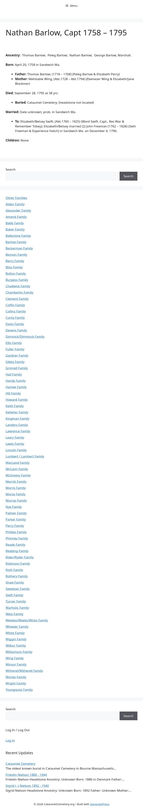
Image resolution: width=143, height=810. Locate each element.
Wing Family (15, 658)
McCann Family (17, 469)
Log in (10, 740)
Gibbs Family (15, 362)
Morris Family (16, 488)
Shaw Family (15, 582)
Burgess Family (17, 280)
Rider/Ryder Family (20, 557)
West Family (14, 614)
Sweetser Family (18, 589)
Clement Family (17, 299)
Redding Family (17, 551)
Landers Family (17, 425)
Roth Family (14, 570)
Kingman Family (17, 418)
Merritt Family (16, 481)
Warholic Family (17, 607)
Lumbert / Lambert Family (25, 456)
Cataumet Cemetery (20, 763)
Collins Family (16, 311)
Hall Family (14, 374)
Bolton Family (16, 273)
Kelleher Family (17, 412)
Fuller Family (15, 349)
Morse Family (16, 494)
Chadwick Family (18, 286)
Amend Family (16, 217)
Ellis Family (14, 343)
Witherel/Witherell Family (24, 671)
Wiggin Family (16, 639)
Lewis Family (15, 444)
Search (11, 169)
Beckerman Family (19, 248)
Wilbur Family (16, 645)
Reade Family (15, 544)
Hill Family (13, 393)
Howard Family (17, 399)
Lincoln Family (16, 450)
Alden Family (15, 204)
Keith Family (15, 406)
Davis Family (15, 324)
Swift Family (14, 595)
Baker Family (15, 229)
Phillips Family (16, 532)
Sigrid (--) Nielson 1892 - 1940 (27, 785)
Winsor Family (16, 664)
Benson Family (16, 254)
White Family (15, 633)
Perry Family (15, 525)
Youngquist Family (19, 689)
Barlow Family (16, 242)
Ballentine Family (18, 235)
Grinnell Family (17, 368)
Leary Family (15, 437)
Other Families (16, 198)
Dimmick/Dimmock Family (25, 336)
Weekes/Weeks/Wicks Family (27, 620)
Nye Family (14, 507)
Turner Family (16, 601)
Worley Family (16, 677)
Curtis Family (15, 317)
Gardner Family (17, 355)
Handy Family (16, 380)
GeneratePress (99, 804)
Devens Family (16, 330)
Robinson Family (18, 563)
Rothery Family (17, 576)
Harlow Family (16, 387)
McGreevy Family (18, 475)
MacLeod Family (17, 462)
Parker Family (16, 519)
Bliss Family (14, 267)
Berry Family (15, 261)
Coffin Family (15, 305)
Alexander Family (18, 210)
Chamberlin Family (19, 292)
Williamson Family (19, 652)
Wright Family (16, 683)
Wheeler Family (17, 626)
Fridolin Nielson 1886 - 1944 (26, 775)
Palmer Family (16, 513)
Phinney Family (17, 538)
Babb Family (15, 223)
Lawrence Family (18, 431)
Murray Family (16, 500)
